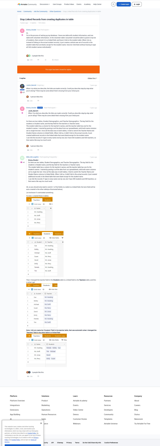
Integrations (15, 405)
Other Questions (55, 11)
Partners (107, 400)
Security (45, 443)
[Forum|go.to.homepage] (27, 4)
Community (27, 11)
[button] (124, 4)
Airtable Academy (80, 400)
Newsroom (138, 419)
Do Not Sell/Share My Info (92, 443)
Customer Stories (80, 419)
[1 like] (34, 97)
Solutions (45, 396)
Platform (13, 396)
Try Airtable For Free (142, 423)
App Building (15, 414)
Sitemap (60, 443)
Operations (46, 410)
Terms (77, 443)
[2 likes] (35, 56)
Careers (137, 405)
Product (45, 400)
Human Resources (49, 414)
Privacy (69, 443)
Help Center (97, 4)
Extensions (14, 410)
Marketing (46, 405)
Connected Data (16, 423)
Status (137, 414)
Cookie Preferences (111, 443)
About (136, 400)
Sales (44, 419)
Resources (108, 396)
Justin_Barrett (31, 85)
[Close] (41, 427)
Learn (75, 396)
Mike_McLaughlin (32, 157)
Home (19, 11)
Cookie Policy (32, 437)
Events (79, 4)
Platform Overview (17, 400)
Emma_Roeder (31, 30)
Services (107, 405)
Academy (87, 4)
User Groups (57, 4)
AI (11, 419)
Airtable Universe (110, 423)
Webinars (76, 423)
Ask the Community (40, 11)
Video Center (78, 410)
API (52, 443)
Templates (108, 419)
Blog (136, 410)
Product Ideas (69, 4)
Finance (45, 423)
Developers (108, 410)
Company (138, 396)
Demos (76, 414)
